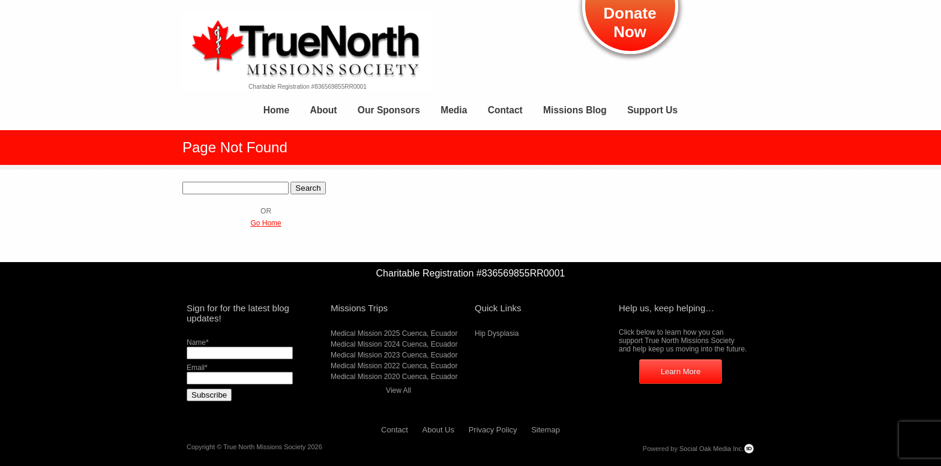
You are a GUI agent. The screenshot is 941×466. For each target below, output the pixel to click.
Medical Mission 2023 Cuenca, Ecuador (394, 355)
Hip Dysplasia (497, 333)
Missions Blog (575, 110)
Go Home (265, 223)
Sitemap (545, 429)
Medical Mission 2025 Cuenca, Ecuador (394, 333)
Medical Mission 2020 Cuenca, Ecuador (394, 376)
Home (276, 110)
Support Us (652, 110)
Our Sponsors (389, 110)
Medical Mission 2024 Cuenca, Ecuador (394, 344)
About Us (438, 429)
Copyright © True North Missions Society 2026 (254, 446)
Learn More (680, 371)
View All (398, 390)
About (323, 110)
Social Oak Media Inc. (711, 448)
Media (453, 110)
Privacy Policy (493, 429)
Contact (505, 110)
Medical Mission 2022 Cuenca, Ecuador (394, 366)
